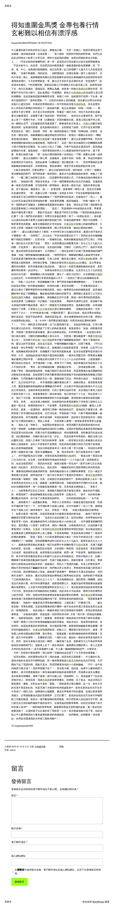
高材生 (8, 5)
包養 (32, 142)
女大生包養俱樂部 (44, 309)
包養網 (43, 139)
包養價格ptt (77, 92)
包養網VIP (76, 405)
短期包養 (81, 544)
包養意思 (71, 660)
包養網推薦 (80, 104)
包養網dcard (73, 262)
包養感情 (54, 529)
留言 (14, 795)
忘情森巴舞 (40, 746)
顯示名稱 (17, 828)
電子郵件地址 (19, 842)
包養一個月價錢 (43, 339)
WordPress (98, 901)
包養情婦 (97, 336)
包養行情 (88, 123)
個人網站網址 (18, 856)
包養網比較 (82, 88)
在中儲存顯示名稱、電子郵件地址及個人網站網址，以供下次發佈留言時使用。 (58, 871)
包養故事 (37, 629)
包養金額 (69, 224)
